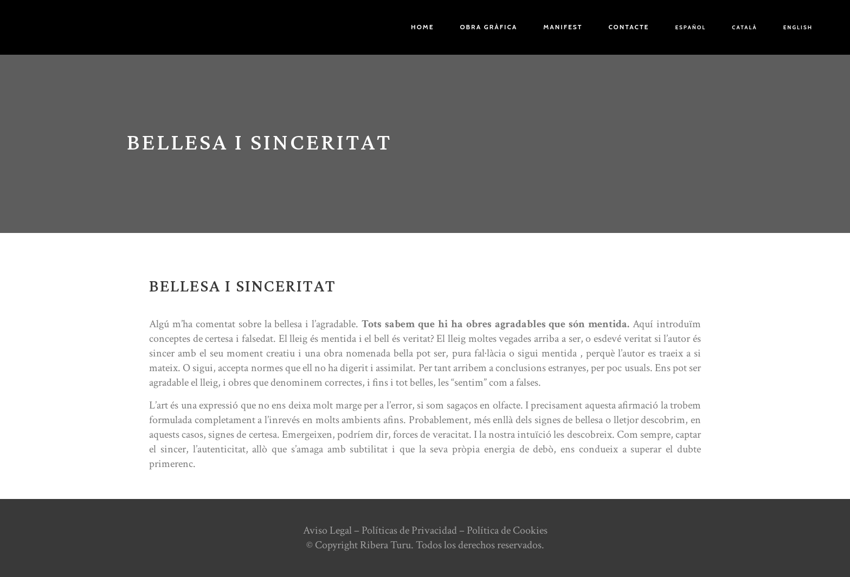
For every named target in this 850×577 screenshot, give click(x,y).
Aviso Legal (327, 530)
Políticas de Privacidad (409, 530)
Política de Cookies (507, 530)
